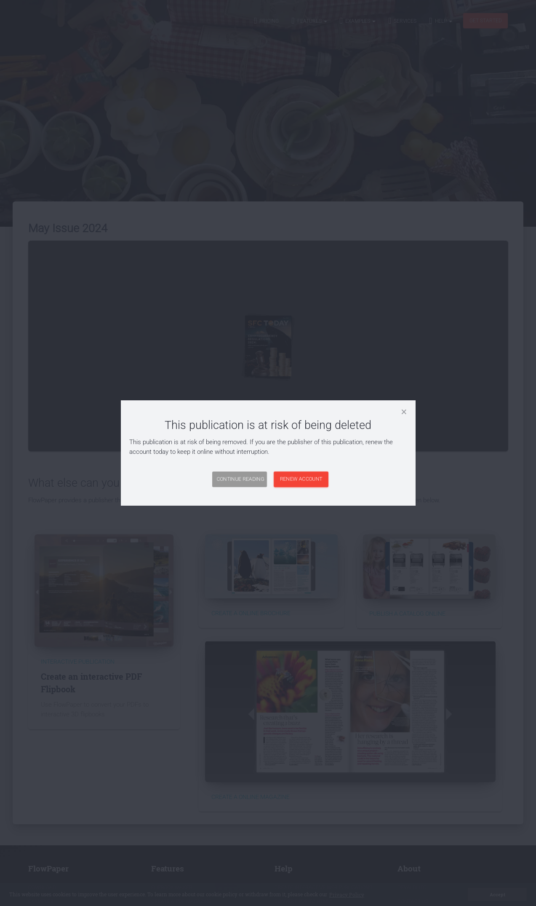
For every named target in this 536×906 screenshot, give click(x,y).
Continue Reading (240, 479)
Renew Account (301, 479)
